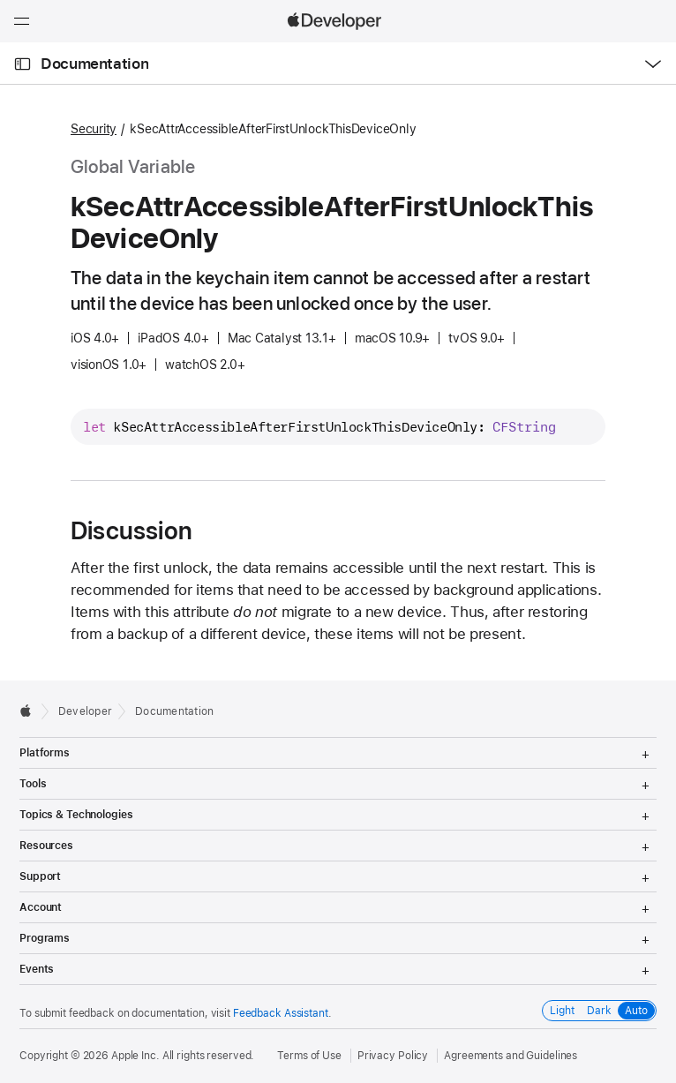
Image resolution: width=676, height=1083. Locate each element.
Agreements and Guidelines (510, 1055)
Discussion (131, 530)
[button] (0, 0)
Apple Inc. (135, 1055)
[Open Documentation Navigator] (22, 64)
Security (93, 129)
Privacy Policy (392, 1055)
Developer (85, 711)
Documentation (94, 63)
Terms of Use (309, 1055)
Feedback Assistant (280, 1013)
